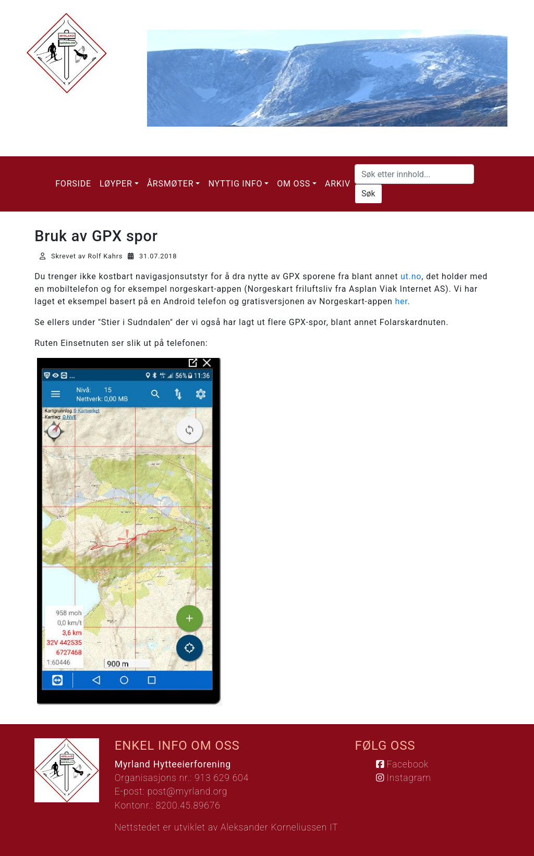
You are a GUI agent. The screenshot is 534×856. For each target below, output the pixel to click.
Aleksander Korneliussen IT (279, 827)
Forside (73, 184)
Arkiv (337, 184)
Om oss (293, 184)
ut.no (410, 276)
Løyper (116, 184)
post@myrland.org (187, 791)
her (401, 301)
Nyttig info (235, 184)
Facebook (402, 764)
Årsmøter (170, 184)
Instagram (403, 778)
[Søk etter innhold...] (414, 174)
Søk (368, 194)
